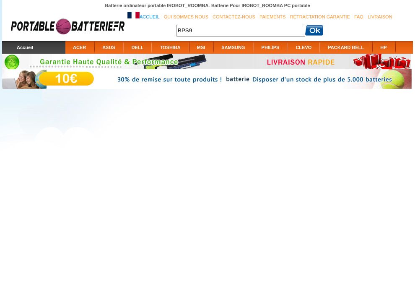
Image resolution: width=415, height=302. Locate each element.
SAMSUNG (233, 47)
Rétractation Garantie (320, 16)
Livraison (380, 16)
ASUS (108, 47)
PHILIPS (271, 47)
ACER (79, 47)
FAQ (358, 16)
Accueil (150, 16)
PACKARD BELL (346, 47)
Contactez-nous (234, 16)
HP (383, 47)
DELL (138, 47)
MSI (201, 47)
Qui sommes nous (186, 16)
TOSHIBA (170, 47)
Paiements (272, 16)
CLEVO (303, 47)
